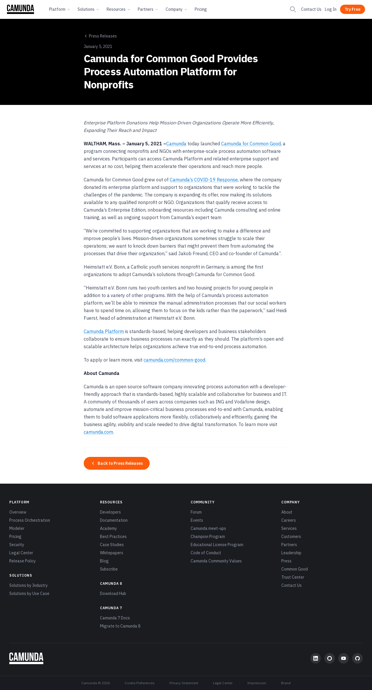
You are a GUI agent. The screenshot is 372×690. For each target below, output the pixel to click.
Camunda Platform (104, 331)
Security (16, 544)
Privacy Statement (183, 683)
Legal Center (21, 552)
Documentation (114, 520)
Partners (148, 9)
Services (289, 528)
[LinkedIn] (315, 658)
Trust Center (292, 577)
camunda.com (98, 432)
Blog (104, 561)
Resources (119, 9)
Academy (108, 528)
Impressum (256, 683)
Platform (60, 9)
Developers (110, 512)
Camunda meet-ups (208, 528)
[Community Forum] (329, 658)
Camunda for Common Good (251, 143)
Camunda (176, 143)
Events (197, 520)
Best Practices (113, 536)
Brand (286, 683)
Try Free (352, 9)
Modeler (16, 528)
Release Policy (22, 561)
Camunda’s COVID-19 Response (204, 180)
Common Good (294, 569)
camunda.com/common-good (174, 360)
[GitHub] (357, 658)
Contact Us (311, 9)
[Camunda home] (20, 9)
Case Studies (112, 544)
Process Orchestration (29, 520)
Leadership (291, 552)
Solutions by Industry (28, 585)
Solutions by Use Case (29, 593)
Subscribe (109, 569)
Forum (196, 512)
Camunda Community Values (216, 561)
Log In (331, 9)
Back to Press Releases (117, 463)
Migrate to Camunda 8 (120, 626)
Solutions (89, 9)
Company (177, 9)
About (286, 512)
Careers (288, 520)
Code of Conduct (206, 552)
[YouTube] (343, 658)
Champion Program (208, 536)
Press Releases (100, 36)
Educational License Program (217, 544)
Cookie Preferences (140, 683)
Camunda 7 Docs (115, 618)
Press (286, 561)
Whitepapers (111, 552)
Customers (291, 536)
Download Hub (113, 593)
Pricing (201, 9)
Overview (17, 512)
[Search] (293, 9)
